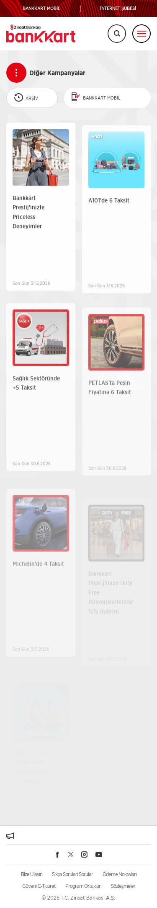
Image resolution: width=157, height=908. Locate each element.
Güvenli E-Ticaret (39, 886)
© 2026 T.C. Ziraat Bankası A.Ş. (78, 898)
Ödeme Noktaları (119, 874)
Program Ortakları (83, 886)
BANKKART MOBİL (41, 8)
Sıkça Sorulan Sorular (72, 874)
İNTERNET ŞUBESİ (118, 8)
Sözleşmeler (123, 886)
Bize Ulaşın (31, 874)
